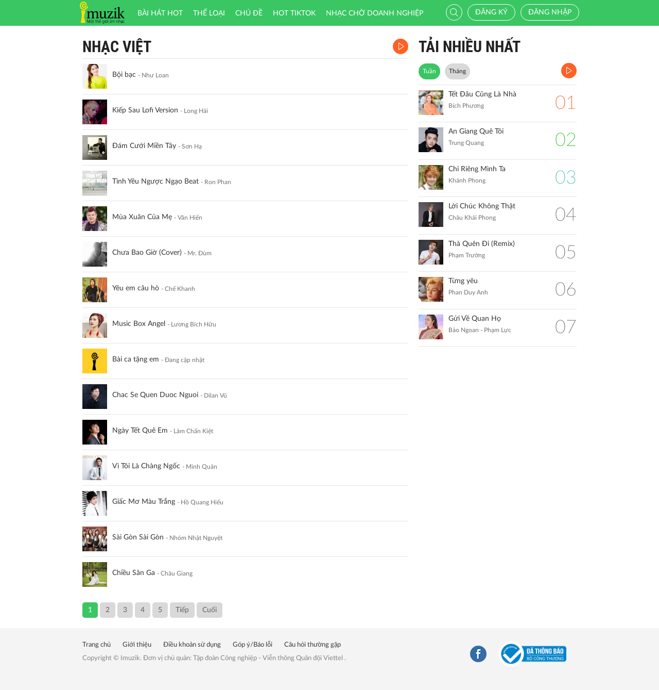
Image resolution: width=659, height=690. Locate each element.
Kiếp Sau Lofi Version (145, 110)
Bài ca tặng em (135, 359)
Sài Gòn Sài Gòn (138, 537)
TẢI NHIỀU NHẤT (470, 47)
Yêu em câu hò (135, 288)
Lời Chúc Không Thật (481, 206)
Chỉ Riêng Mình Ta (477, 169)
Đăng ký (491, 12)
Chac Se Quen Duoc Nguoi (155, 395)
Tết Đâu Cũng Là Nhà (482, 94)
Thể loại (209, 13)
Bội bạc (124, 74)
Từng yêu (463, 281)
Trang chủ (96, 645)
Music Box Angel (138, 323)
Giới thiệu (137, 645)
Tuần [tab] (429, 71)
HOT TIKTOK (294, 13)
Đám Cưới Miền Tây (144, 146)
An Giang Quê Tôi (476, 131)
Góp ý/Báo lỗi (252, 645)
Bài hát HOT (160, 13)
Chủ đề (249, 13)
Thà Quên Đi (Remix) (481, 244)
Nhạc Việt (116, 47)
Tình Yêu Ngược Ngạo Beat (155, 181)
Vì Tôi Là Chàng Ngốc (146, 466)
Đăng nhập (549, 12)
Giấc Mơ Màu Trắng (143, 501)
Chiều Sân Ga (133, 573)
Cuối (209, 610)
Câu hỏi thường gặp (312, 645)
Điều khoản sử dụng (192, 645)
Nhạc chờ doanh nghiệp (374, 13)
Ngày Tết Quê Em (140, 430)
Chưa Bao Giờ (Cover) (147, 252)
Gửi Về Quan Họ (474, 318)
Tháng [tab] (457, 71)
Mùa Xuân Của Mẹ (142, 217)
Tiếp (182, 610)
